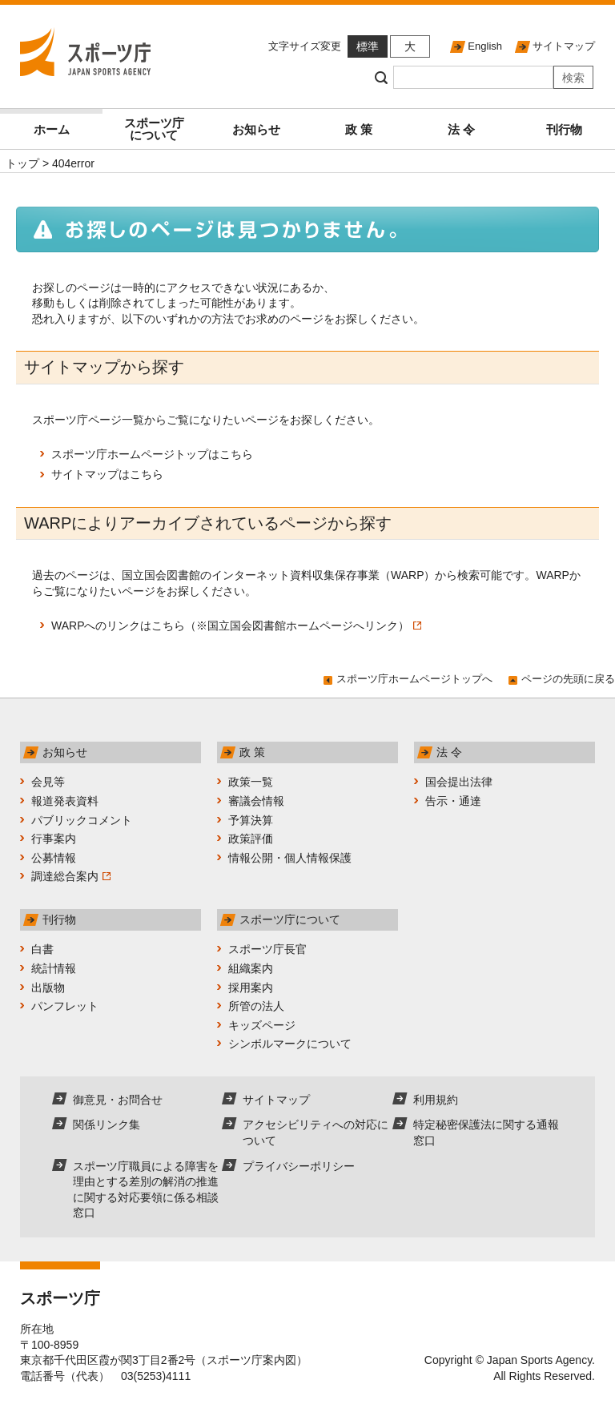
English (485, 46)
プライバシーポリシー (299, 1166)
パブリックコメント (81, 820)
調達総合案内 (71, 876)
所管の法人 (256, 1006)
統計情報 (53, 968)
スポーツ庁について (154, 129)
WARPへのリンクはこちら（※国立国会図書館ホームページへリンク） (236, 625)
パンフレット (64, 1006)
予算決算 (250, 820)
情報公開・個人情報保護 (290, 857)
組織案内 (250, 968)
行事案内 (53, 838)
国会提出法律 (458, 781)
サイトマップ (564, 46)
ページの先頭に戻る (568, 679)
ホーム (52, 129)
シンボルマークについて (290, 1043)
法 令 (461, 129)
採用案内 (250, 987)
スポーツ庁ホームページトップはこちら (152, 454)
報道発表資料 (64, 801)
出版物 (48, 987)
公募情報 (53, 857)
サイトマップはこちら (107, 474)
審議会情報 (256, 801)
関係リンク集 (106, 1124)
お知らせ (256, 129)
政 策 (358, 129)
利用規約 (435, 1099)
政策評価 (250, 838)
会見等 (48, 781)
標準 (367, 46)
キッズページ (261, 1025)
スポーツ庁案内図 (251, 1360)
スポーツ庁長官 (267, 949)
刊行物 (564, 129)
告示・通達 (453, 801)
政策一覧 (250, 781)
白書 (42, 949)
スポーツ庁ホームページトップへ (414, 679)
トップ (22, 163)
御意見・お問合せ (118, 1099)
